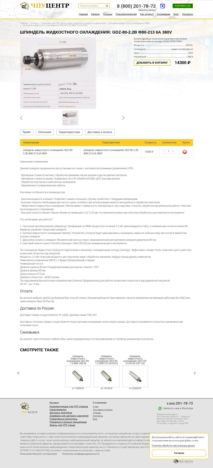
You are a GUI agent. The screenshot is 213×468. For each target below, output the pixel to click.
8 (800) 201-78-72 (136, 6)
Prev (21, 118)
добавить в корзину (152, 62)
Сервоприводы (58, 410)
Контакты (187, 14)
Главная (83, 14)
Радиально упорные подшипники (68, 422)
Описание (44, 132)
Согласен (168, 452)
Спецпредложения (126, 14)
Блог (176, 14)
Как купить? (147, 14)
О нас (96, 406)
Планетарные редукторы (64, 419)
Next (123, 118)
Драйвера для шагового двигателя (69, 416)
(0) (183, 5)
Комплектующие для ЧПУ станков (69, 406)
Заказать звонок (147, 10)
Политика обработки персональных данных (173, 445)
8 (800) (180, 403)
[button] (173, 151)
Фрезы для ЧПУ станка (62, 425)
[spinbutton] (168, 151)
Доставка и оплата (100, 132)
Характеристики (69, 132)
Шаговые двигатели (61, 413)
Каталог (95, 14)
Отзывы (107, 14)
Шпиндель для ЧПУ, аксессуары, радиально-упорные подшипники (74, 23)
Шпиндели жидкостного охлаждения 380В (129, 23)
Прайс (27, 132)
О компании (163, 14)
